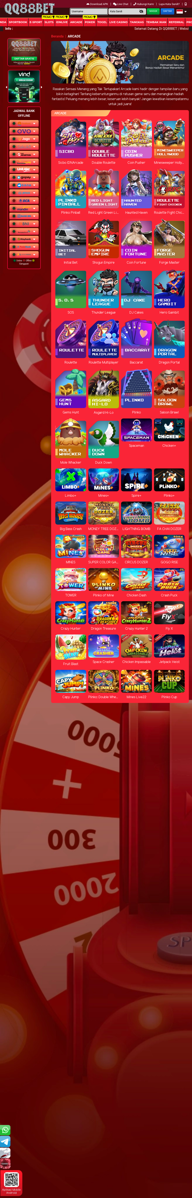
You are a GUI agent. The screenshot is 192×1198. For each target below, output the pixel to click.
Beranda (57, 36)
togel (102, 22)
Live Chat (121, 4)
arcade (76, 22)
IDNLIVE (62, 22)
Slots (48, 22)
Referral (176, 22)
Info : (9, 29)
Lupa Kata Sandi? (169, 4)
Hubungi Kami (143, 4)
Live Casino (118, 22)
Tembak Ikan (156, 22)
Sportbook (18, 22)
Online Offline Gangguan (24, 262)
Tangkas (137, 22)
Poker (90, 22)
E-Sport (36, 22)
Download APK (97, 4)
